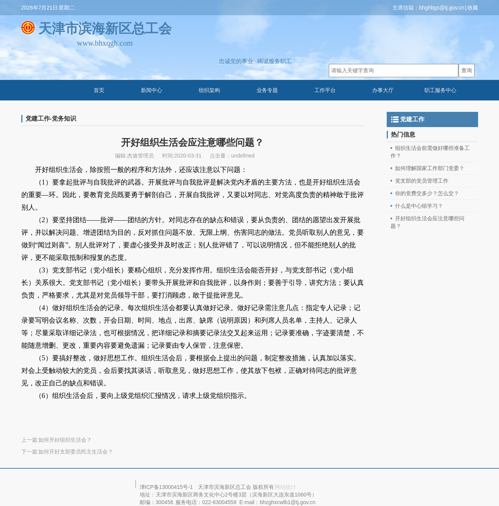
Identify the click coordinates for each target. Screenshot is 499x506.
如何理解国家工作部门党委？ (429, 168)
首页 (99, 90)
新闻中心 (151, 90)
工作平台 (325, 90)
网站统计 (285, 487)
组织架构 (209, 90)
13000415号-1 (176, 487)
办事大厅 (383, 90)
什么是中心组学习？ (419, 206)
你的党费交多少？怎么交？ (427, 193)
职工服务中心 (440, 90)
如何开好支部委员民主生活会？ (75, 452)
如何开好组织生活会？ (65, 440)
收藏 (472, 8)
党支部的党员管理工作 (421, 181)
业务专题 (267, 90)
